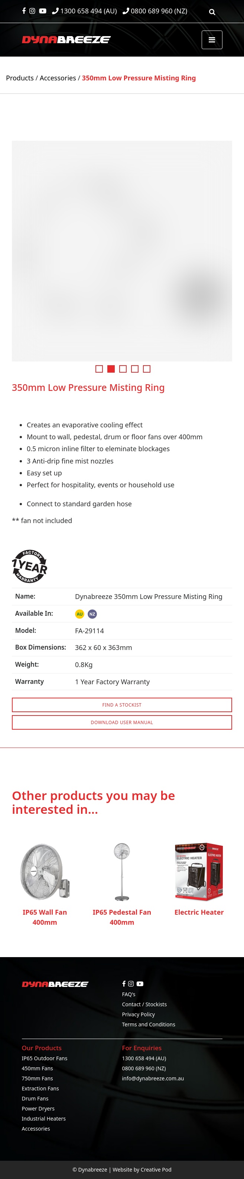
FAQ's (129, 994)
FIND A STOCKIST (122, 705)
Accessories (58, 77)
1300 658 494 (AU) (144, 1058)
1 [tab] (99, 369)
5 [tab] (146, 369)
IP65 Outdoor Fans (45, 1058)
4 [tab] (135, 369)
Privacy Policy (138, 1014)
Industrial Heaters (44, 1118)
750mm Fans (37, 1078)
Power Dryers (38, 1108)
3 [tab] (123, 369)
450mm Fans (37, 1068)
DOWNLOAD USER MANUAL (122, 722)
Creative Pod (156, 1169)
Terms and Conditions (148, 1024)
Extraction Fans (40, 1088)
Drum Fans (35, 1098)
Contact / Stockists (144, 1004)
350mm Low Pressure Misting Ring (139, 77)
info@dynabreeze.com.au (153, 1078)
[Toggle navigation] (212, 40)
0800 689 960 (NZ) (144, 1068)
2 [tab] (111, 369)
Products (20, 77)
